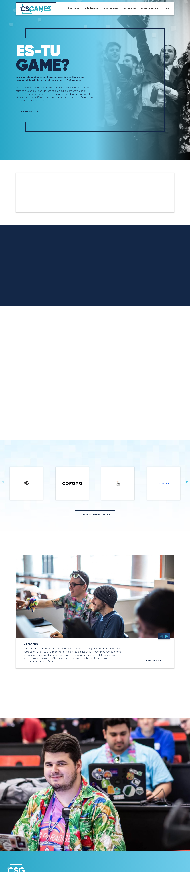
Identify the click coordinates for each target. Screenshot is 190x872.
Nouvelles (130, 9)
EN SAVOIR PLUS (29, 111)
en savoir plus (152, 660)
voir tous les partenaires (95, 514)
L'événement (92, 9)
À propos (73, 9)
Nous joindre (149, 9)
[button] (187, 481)
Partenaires (111, 9)
